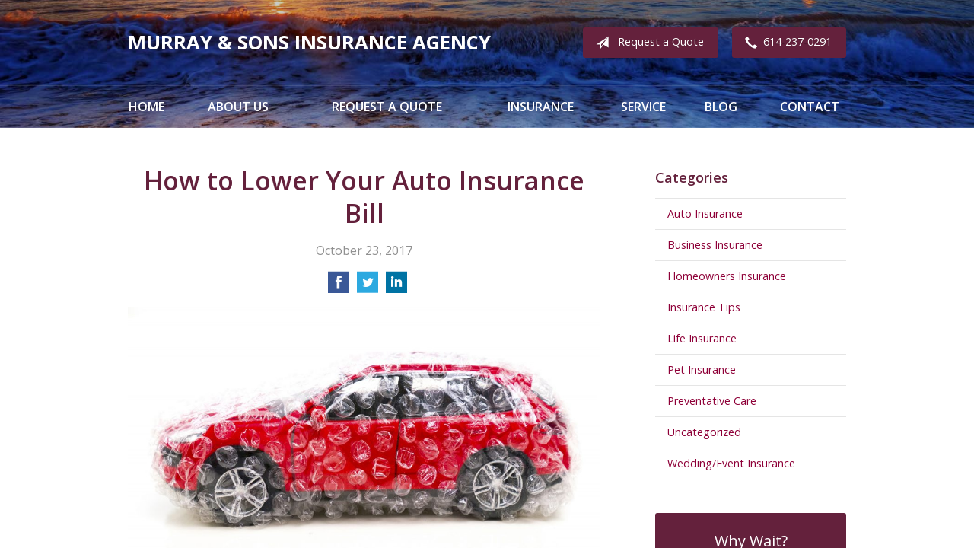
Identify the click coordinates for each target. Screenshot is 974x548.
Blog (721, 106)
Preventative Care (711, 400)
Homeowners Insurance (726, 276)
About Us (238, 106)
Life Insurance (702, 338)
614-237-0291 (785, 42)
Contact (809, 106)
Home (146, 106)
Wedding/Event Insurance (731, 463)
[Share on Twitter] (367, 287)
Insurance (541, 106)
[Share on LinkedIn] (396, 287)
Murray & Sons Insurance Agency (309, 42)
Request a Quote (647, 42)
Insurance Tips (703, 307)
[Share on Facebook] (338, 287)
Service (643, 106)
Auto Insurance (705, 213)
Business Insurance (714, 244)
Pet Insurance (701, 369)
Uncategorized (704, 432)
